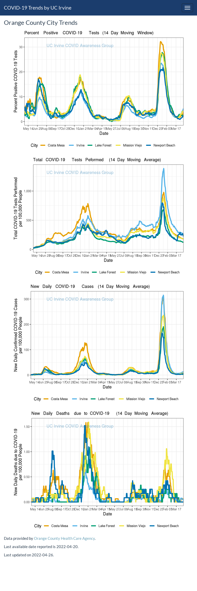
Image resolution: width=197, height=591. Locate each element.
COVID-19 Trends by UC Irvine (37, 8)
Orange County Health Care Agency (64, 538)
